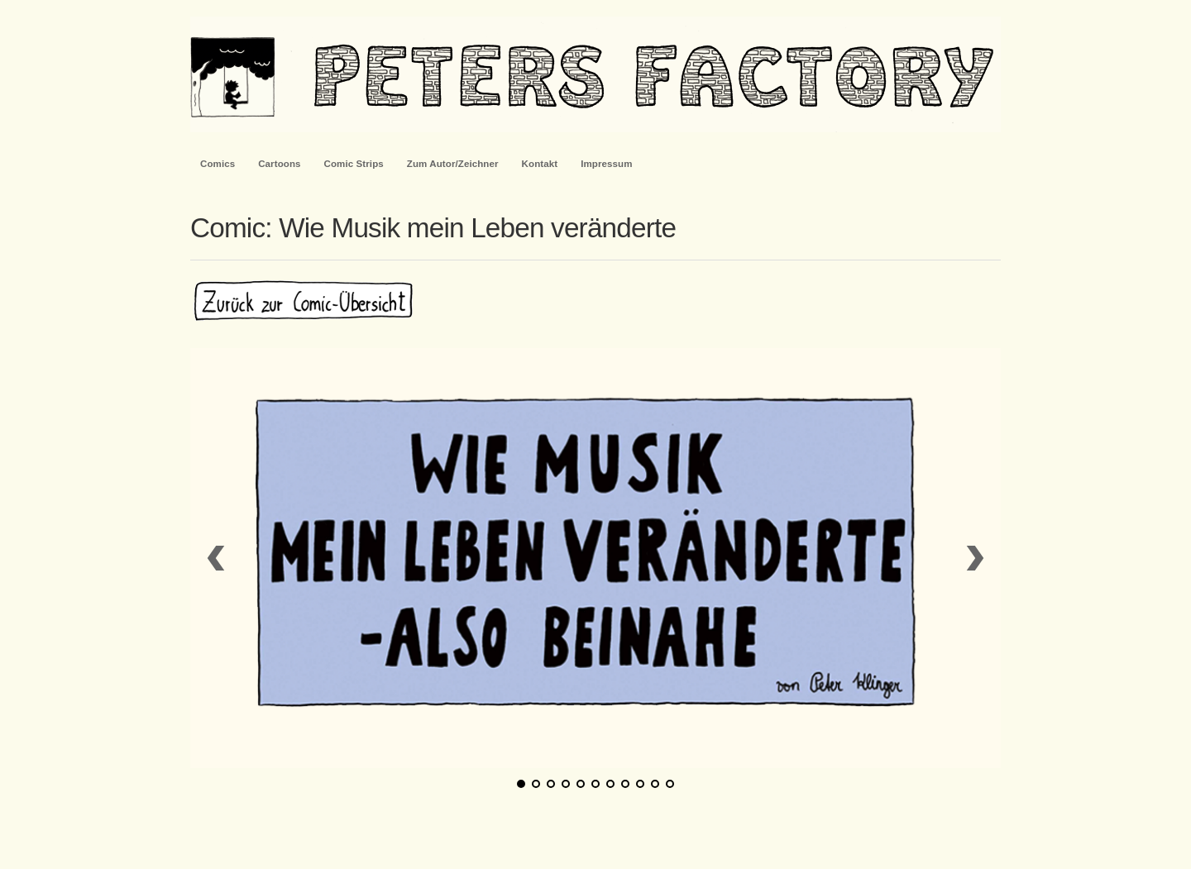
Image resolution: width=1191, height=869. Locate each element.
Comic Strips (354, 164)
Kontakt (540, 164)
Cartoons (279, 164)
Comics (217, 164)
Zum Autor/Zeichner (453, 164)
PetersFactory (595, 74)
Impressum (606, 164)
